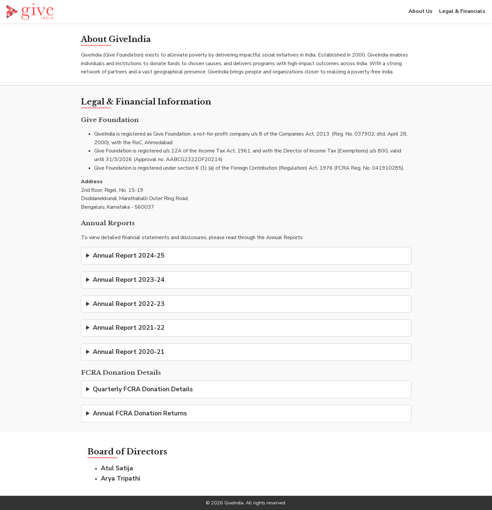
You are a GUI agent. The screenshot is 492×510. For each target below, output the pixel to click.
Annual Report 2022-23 (129, 304)
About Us (420, 11)
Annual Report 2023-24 (129, 280)
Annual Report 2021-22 (129, 327)
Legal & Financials (462, 11)
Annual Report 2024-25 (129, 255)
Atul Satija (117, 468)
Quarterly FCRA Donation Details (143, 389)
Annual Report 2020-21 (129, 352)
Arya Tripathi (120, 478)
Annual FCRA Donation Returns (140, 413)
